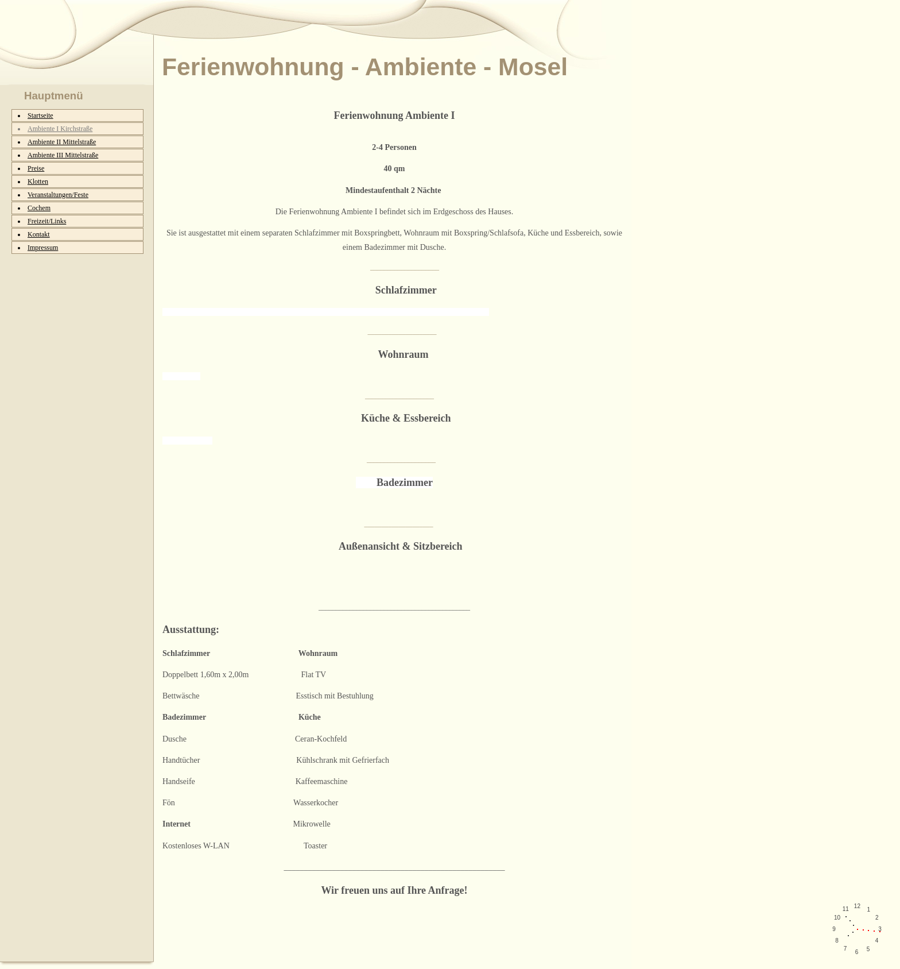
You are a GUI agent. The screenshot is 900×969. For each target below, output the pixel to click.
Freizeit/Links (47, 221)
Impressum (43, 248)
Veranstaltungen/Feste (58, 195)
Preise (36, 168)
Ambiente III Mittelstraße (63, 155)
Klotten (38, 181)
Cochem (39, 208)
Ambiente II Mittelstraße (62, 142)
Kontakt (39, 234)
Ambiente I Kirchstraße (60, 129)
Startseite (40, 115)
